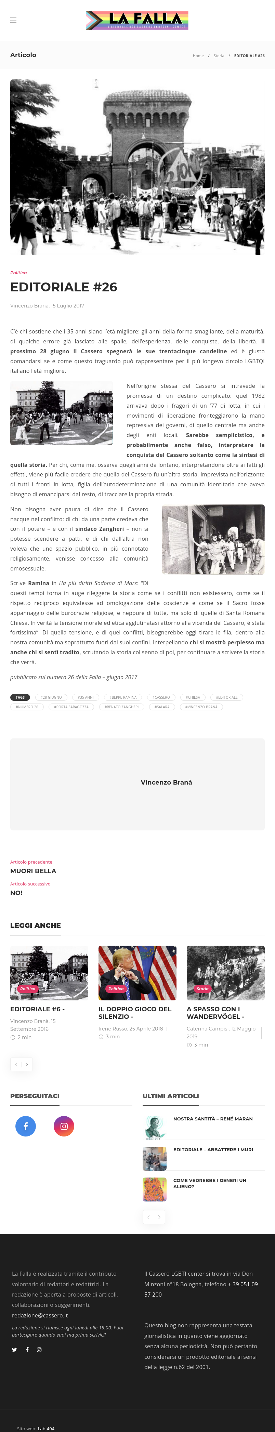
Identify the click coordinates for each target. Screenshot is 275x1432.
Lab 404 (46, 1408)
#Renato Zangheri (122, 707)
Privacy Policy (243, 1416)
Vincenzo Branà (29, 306)
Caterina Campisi (208, 1009)
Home (198, 55)
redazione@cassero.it (40, 1295)
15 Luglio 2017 (67, 306)
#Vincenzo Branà (201, 707)
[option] (49, 974)
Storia (219, 55)
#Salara (162, 707)
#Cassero (161, 697)
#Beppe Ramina (122, 697)
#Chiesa (193, 697)
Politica (18, 272)
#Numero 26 (27, 707)
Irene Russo (113, 1009)
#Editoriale (227, 697)
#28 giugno (51, 697)
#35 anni (85, 697)
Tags (20, 697)
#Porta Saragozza (71, 707)
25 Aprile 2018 (146, 1009)
